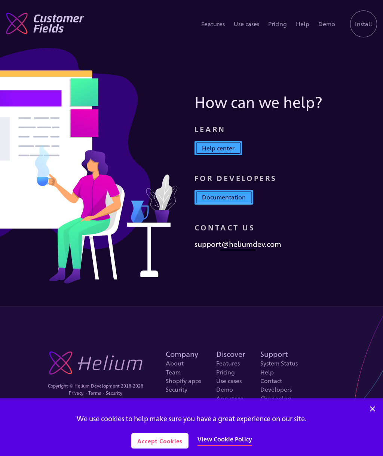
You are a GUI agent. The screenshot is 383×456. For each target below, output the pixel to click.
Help (302, 24)
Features (213, 24)
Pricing (277, 24)
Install (363, 24)
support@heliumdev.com (237, 244)
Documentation (224, 197)
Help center (218, 148)
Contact (271, 380)
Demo (326, 24)
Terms (94, 393)
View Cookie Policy (224, 439)
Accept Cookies (160, 440)
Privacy (76, 393)
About (175, 363)
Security (114, 393)
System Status (279, 363)
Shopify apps (183, 380)
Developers (276, 389)
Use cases (246, 24)
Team (173, 372)
